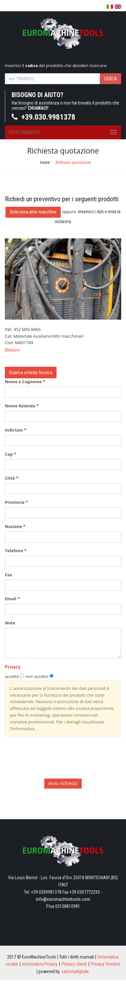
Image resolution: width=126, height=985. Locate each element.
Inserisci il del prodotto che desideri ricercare (56, 65)
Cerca (110, 78)
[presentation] (54, 761)
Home (45, 162)
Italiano (110, 7)
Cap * (10, 454)
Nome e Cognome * (25, 381)
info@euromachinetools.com (63, 899)
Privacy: (13, 667)
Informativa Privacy (40, 964)
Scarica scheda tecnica (30, 372)
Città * (11, 478)
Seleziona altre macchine (33, 212)
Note (11, 623)
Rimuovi (12, 350)
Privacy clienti (74, 964)
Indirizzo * (15, 430)
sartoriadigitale (75, 971)
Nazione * (15, 526)
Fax (10, 575)
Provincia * (16, 502)
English (118, 7)
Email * (12, 599)
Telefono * (15, 550)
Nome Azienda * (21, 406)
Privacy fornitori (105, 964)
